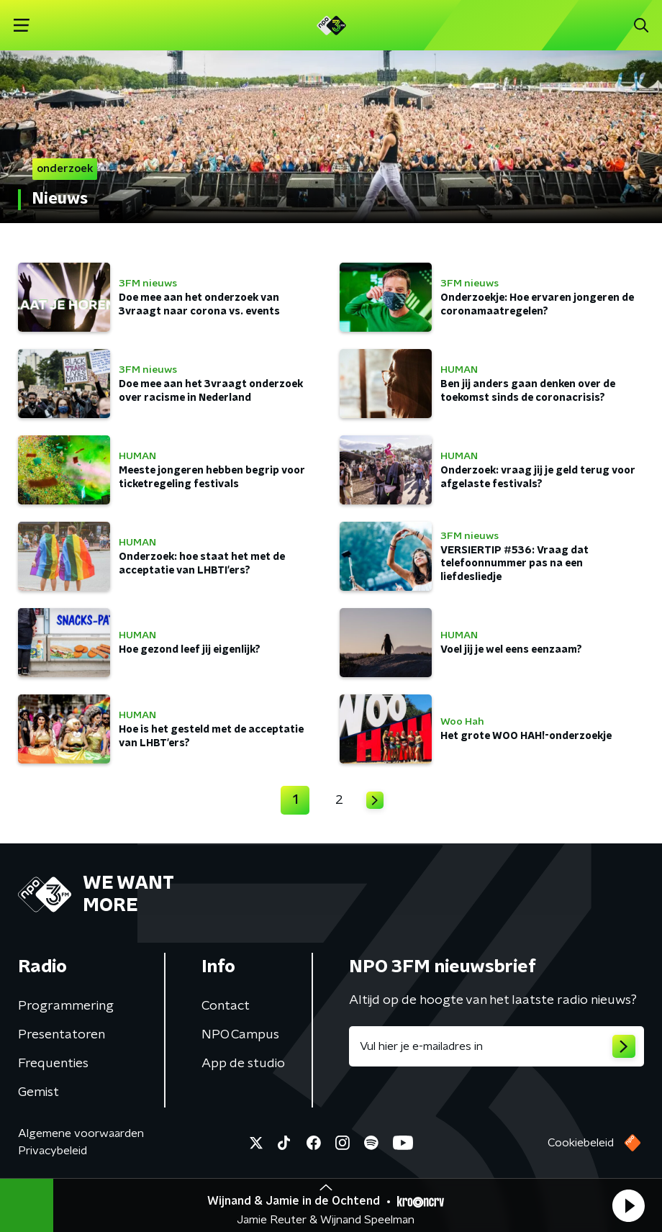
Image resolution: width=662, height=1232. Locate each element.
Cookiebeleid (581, 1143)
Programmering (66, 1006)
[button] (628, 1205)
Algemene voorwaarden (81, 1133)
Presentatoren (61, 1034)
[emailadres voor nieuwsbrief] (496, 1046)
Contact (225, 1006)
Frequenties (53, 1063)
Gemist (38, 1092)
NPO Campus (240, 1034)
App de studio (243, 1063)
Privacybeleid (52, 1150)
